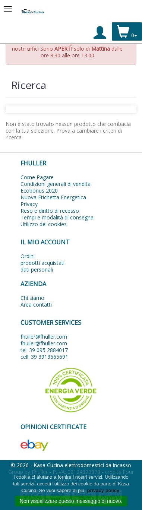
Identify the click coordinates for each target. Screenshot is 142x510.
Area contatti (36, 304)
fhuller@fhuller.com (43, 336)
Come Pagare (37, 177)
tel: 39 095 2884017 (44, 350)
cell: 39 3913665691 (44, 356)
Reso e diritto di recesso (49, 210)
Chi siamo (32, 297)
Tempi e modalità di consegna (57, 217)
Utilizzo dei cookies (43, 224)
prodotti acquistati (42, 262)
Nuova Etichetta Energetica (53, 197)
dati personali (36, 269)
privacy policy (103, 490)
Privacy (29, 204)
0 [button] (127, 32)
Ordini (27, 256)
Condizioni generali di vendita (55, 183)
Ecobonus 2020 (39, 190)
